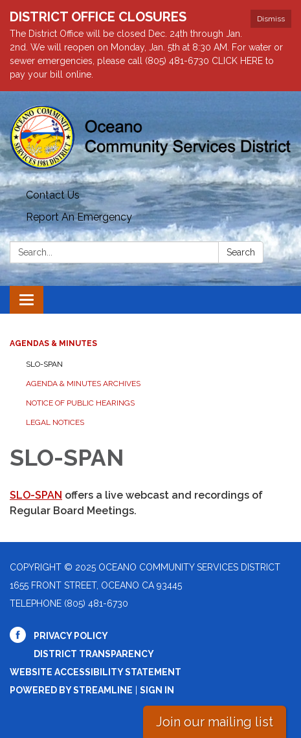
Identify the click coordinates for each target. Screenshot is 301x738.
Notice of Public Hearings (80, 402)
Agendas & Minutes (53, 343)
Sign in (157, 690)
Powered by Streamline (71, 690)
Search (241, 252)
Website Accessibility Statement (95, 672)
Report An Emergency (79, 217)
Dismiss (271, 18)
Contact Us (53, 195)
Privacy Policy (71, 636)
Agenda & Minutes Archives (83, 383)
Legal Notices (55, 422)
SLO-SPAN (44, 364)
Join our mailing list (214, 722)
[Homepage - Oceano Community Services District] (150, 137)
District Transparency (94, 654)
